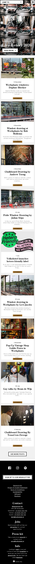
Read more (10, 50)
